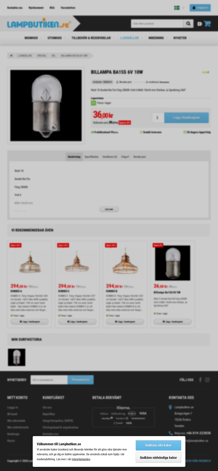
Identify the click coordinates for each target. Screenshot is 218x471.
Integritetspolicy (81, 459)
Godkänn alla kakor (158, 445)
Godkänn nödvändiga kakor (158, 458)
